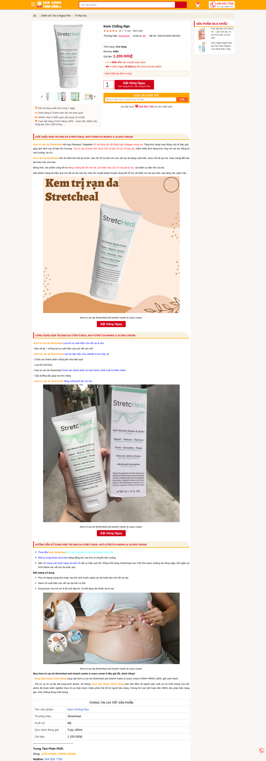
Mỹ (144, 35)
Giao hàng (43, 112)
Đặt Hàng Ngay (134, 84)
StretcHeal (123, 35)
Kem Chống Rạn (78, 709)
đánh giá (137, 30)
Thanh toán (58, 112)
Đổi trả (41, 108)
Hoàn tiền (81, 121)
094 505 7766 (225, 5)
